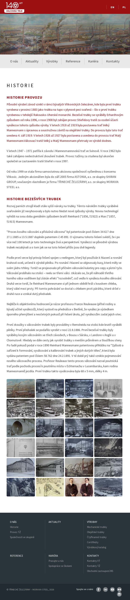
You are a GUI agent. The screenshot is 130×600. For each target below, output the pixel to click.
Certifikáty (92, 542)
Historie (14, 527)
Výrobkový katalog (96, 547)
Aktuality (32, 61)
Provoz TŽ (15, 532)
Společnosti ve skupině (22, 537)
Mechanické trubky (97, 527)
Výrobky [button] (52, 61)
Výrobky (92, 522)
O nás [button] (14, 61)
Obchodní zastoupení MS (100, 571)
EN (112, 7)
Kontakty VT (93, 560)
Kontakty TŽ (93, 566)
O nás (13, 522)
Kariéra (53, 555)
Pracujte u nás (56, 560)
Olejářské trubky (95, 532)
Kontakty (93, 555)
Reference (73, 61)
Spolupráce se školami (60, 566)
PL (124, 7)
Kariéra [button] (93, 61)
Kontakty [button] (113, 61)
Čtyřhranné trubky (96, 537)
